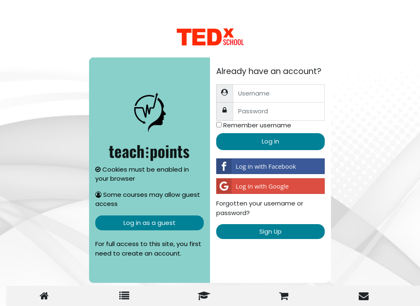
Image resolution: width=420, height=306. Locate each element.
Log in (270, 141)
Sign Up (270, 231)
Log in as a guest (149, 222)
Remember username (257, 125)
